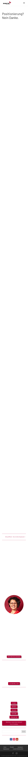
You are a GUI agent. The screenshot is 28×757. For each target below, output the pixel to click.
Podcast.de (14, 717)
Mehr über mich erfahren (14, 656)
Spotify (14, 706)
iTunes (14, 703)
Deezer (14, 710)
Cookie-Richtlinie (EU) (18, 748)
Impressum (20, 747)
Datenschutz (6, 748)
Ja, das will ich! (14, 683)
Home (5, 747)
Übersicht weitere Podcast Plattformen (14, 723)
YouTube (14, 713)
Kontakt (12, 747)
